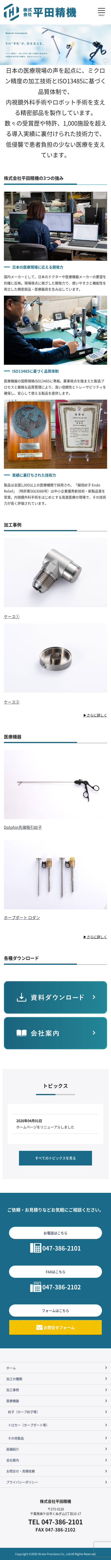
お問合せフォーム (59, 1327)
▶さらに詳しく (95, 715)
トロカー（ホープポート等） (28, 1425)
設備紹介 (12, 1449)
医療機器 (12, 1400)
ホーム (11, 1367)
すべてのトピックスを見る (55, 1157)
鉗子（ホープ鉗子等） (24, 1411)
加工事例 (12, 1389)
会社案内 (12, 1460)
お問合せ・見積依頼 (20, 1471)
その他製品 (16, 1438)
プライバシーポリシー (22, 1482)
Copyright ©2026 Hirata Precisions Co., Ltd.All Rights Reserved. (55, 1554)
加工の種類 (14, 1378)
